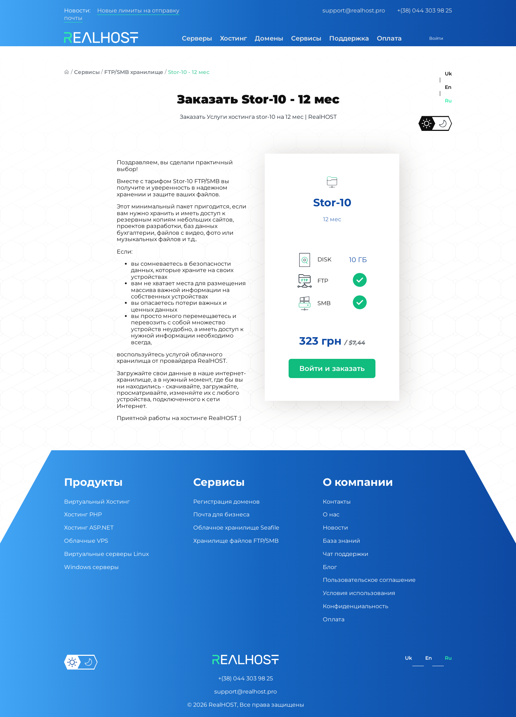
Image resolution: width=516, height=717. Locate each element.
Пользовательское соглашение (369, 580)
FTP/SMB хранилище (133, 72)
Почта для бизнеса (221, 514)
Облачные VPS (86, 540)
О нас (331, 514)
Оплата (377, 38)
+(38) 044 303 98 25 (424, 10)
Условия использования (359, 593)
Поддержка (338, 38)
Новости (335, 527)
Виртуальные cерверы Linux (106, 554)
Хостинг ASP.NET (89, 527)
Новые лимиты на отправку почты (121, 14)
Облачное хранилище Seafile (236, 527)
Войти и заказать (332, 369)
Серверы (185, 38)
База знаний (341, 540)
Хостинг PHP (83, 514)
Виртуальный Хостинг (97, 501)
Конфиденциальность (355, 606)
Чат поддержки (345, 554)
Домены (257, 38)
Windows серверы (91, 567)
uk (448, 73)
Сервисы (295, 38)
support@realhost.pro (353, 10)
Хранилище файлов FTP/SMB (236, 540)
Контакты (337, 501)
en (448, 87)
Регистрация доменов (226, 501)
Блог (330, 567)
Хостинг (222, 38)
